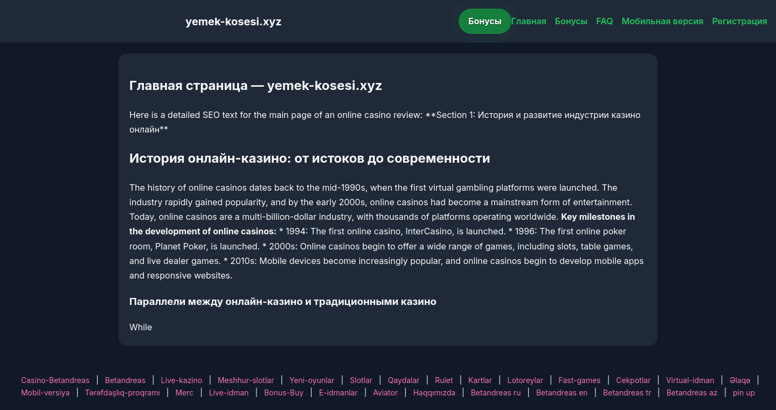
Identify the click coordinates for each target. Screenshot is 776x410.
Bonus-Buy (283, 392)
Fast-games (580, 380)
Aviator (385, 392)
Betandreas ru (496, 392)
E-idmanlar (338, 392)
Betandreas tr (627, 392)
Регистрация (739, 21)
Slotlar (361, 380)
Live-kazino (182, 380)
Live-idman (229, 392)
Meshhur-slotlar (246, 380)
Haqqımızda (434, 392)
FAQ (604, 21)
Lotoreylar (525, 380)
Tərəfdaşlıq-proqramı (122, 392)
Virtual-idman (690, 380)
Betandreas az (692, 392)
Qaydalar (404, 380)
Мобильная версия (663, 21)
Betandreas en (562, 392)
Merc (184, 392)
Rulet (444, 380)
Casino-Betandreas (55, 380)
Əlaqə (740, 380)
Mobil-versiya (45, 392)
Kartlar (480, 380)
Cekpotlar (633, 380)
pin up (744, 392)
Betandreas (125, 380)
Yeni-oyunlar (312, 380)
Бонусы (485, 21)
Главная (528, 21)
